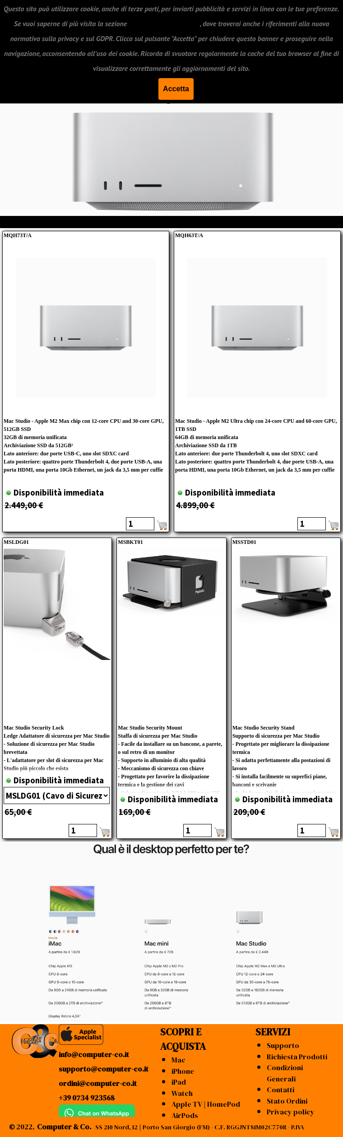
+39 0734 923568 (87, 1098)
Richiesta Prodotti (297, 1057)
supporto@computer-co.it (103, 1069)
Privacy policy (291, 1112)
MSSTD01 (244, 542)
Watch (182, 1093)
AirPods (185, 1115)
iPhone (183, 1071)
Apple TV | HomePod (206, 1104)
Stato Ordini (287, 1101)
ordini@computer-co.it (98, 1083)
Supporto (283, 1045)
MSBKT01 (130, 542)
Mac (178, 1060)
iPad (179, 1082)
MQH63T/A (189, 235)
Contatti (280, 1090)
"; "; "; (57, 795)
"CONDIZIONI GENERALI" (164, 23)
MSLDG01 (16, 542)
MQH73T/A (18, 235)
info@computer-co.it (94, 1054)
